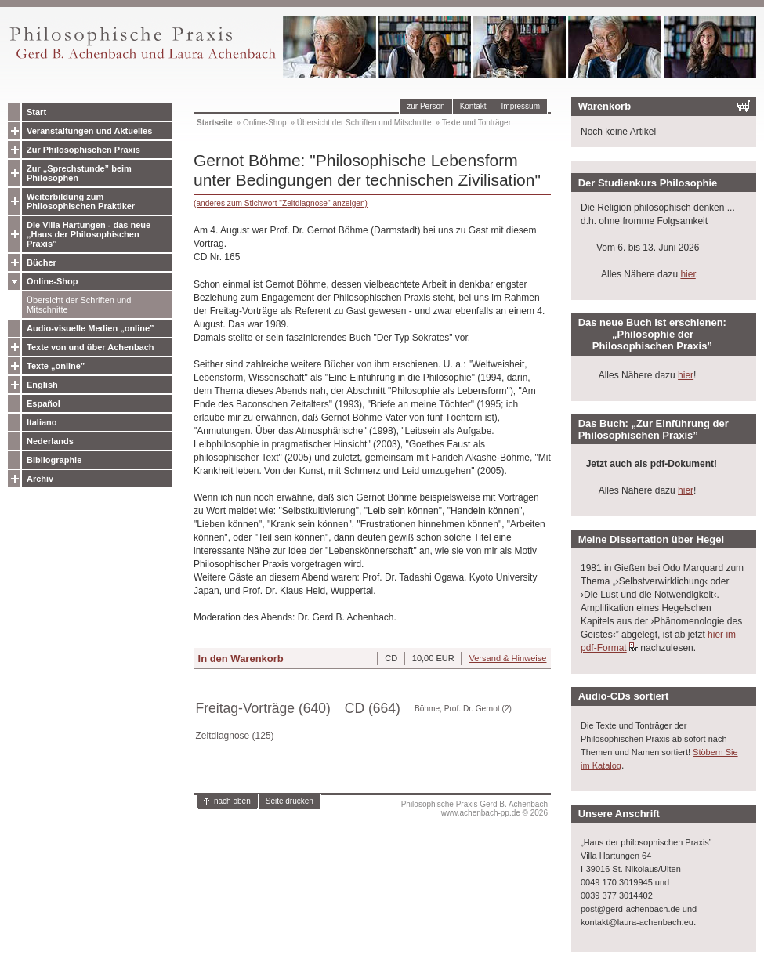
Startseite (215, 122)
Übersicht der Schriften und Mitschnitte (79, 304)
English (42, 384)
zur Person (425, 106)
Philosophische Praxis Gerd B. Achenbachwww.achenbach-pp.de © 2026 (474, 808)
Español (43, 403)
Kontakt (473, 106)
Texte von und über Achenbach (90, 347)
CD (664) (372, 708)
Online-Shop (52, 281)
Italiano (42, 422)
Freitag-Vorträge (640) (263, 708)
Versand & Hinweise (507, 658)
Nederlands (50, 441)
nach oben (232, 801)
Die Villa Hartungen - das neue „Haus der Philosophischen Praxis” (88, 234)
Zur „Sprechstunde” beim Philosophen (79, 173)
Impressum (520, 106)
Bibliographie (54, 460)
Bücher (41, 262)
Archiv (40, 478)
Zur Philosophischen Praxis (83, 149)
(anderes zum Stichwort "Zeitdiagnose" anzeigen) (281, 203)
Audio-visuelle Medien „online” (90, 328)
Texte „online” (56, 366)
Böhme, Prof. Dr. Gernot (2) (463, 708)
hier (687, 274)
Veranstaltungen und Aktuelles (89, 131)
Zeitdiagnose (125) (235, 735)
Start (36, 112)
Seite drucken (289, 801)
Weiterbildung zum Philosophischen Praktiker (81, 201)
